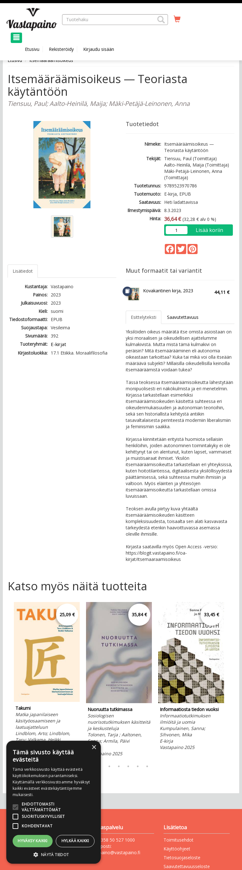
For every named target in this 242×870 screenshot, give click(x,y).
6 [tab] (138, 766)
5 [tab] (128, 766)
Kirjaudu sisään (98, 49)
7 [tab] (147, 766)
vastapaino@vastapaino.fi (114, 852)
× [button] (93, 747)
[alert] (53, 802)
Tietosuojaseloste (182, 858)
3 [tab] (109, 766)
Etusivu (32, 49)
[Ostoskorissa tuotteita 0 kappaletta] (177, 19)
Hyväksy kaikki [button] (33, 840)
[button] (161, 19)
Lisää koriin (209, 230)
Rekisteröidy (61, 49)
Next (231, 680)
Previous (6, 680)
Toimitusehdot (178, 840)
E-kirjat (58, 344)
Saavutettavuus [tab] (183, 317)
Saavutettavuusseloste (187, 866)
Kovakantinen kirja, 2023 (168, 291)
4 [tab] (119, 766)
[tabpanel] (47, 680)
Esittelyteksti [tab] (143, 317)
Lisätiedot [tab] (23, 271)
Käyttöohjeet (177, 849)
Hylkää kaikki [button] (75, 840)
